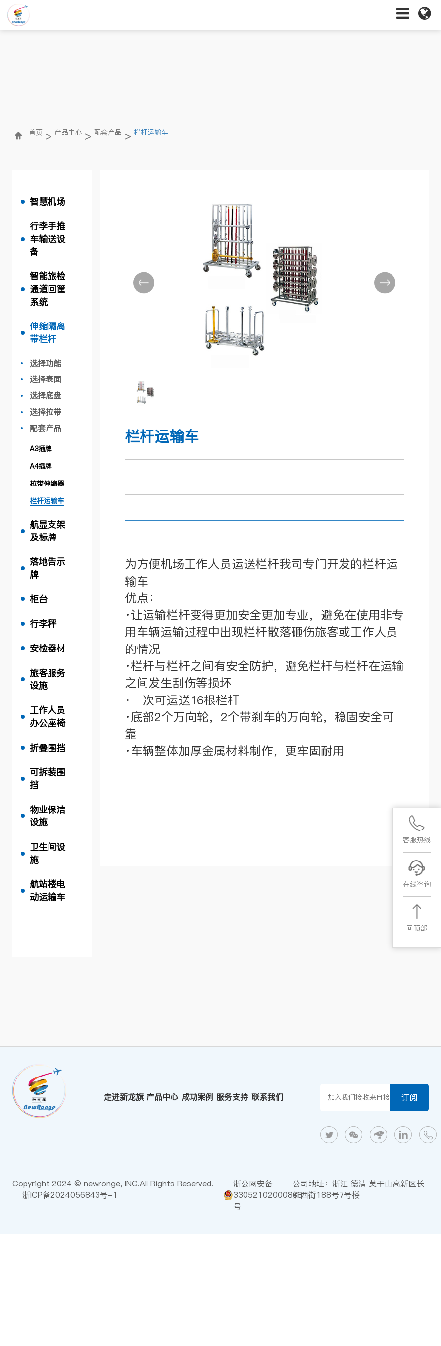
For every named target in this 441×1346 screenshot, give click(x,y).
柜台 (39, 599)
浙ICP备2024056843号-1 (70, 1194)
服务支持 (232, 1096)
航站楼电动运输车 (47, 890)
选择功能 (45, 363)
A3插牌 (41, 449)
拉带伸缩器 (47, 483)
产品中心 (68, 132)
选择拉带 (45, 411)
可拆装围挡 (47, 778)
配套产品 (108, 132)
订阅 (409, 1097)
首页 (36, 132)
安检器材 (47, 648)
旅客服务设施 (47, 679)
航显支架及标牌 (47, 530)
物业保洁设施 (47, 816)
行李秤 (43, 623)
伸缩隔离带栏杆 (47, 332)
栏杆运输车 (151, 132)
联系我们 (267, 1096)
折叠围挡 (47, 748)
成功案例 (197, 1096)
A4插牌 (41, 466)
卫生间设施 (47, 853)
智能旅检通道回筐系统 (47, 289)
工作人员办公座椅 (47, 716)
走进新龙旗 (124, 1096)
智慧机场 (47, 201)
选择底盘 (45, 395)
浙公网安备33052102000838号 (267, 1195)
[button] (143, 282)
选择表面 (45, 379)
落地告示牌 (47, 568)
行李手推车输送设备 (47, 239)
